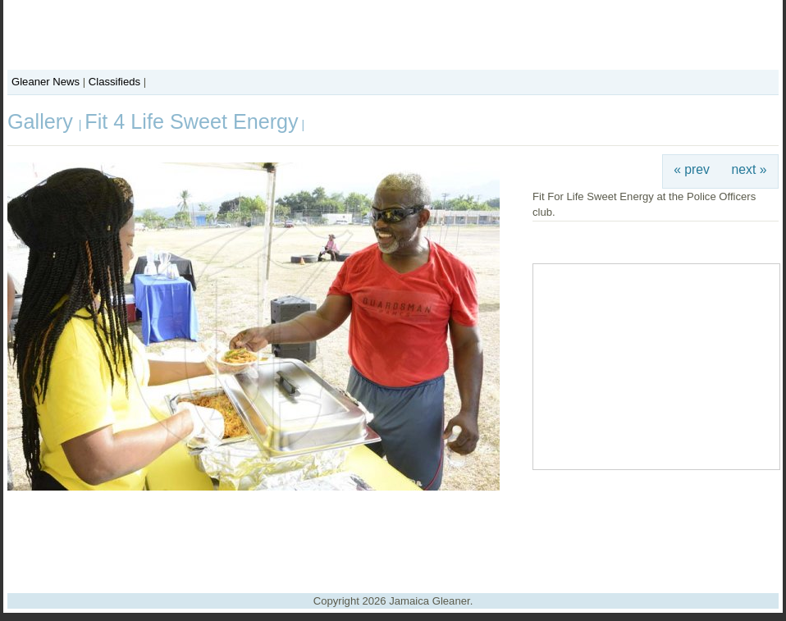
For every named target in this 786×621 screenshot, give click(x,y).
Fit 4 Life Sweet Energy (191, 121)
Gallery (43, 121)
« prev (692, 169)
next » (749, 169)
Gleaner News (45, 81)
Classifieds (114, 81)
